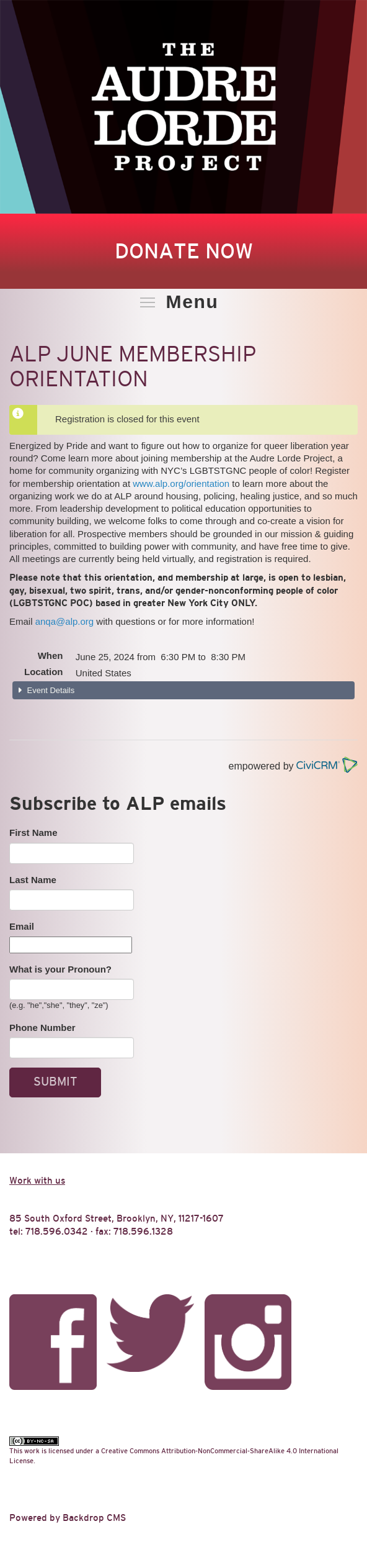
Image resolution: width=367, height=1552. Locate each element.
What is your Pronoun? (60, 969)
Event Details (49, 690)
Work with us (37, 1180)
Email (21, 926)
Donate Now (184, 251)
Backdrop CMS (94, 1517)
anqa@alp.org (64, 621)
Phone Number (42, 1027)
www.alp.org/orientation (181, 483)
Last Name (32, 879)
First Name (33, 832)
